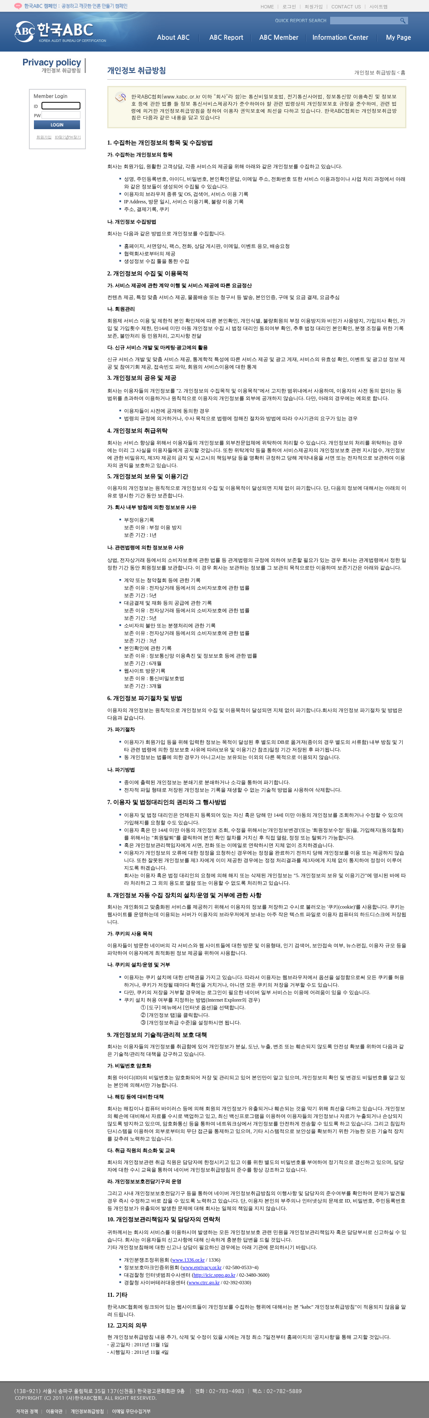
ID (37, 106)
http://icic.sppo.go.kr (214, 1275)
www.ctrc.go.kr (204, 1283)
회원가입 (314, 6)
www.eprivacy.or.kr (202, 1267)
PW (37, 115)
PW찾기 (74, 137)
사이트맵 (379, 6)
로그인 (289, 6)
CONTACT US (346, 6)
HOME (267, 6)
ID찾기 (61, 137)
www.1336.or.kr (188, 1260)
